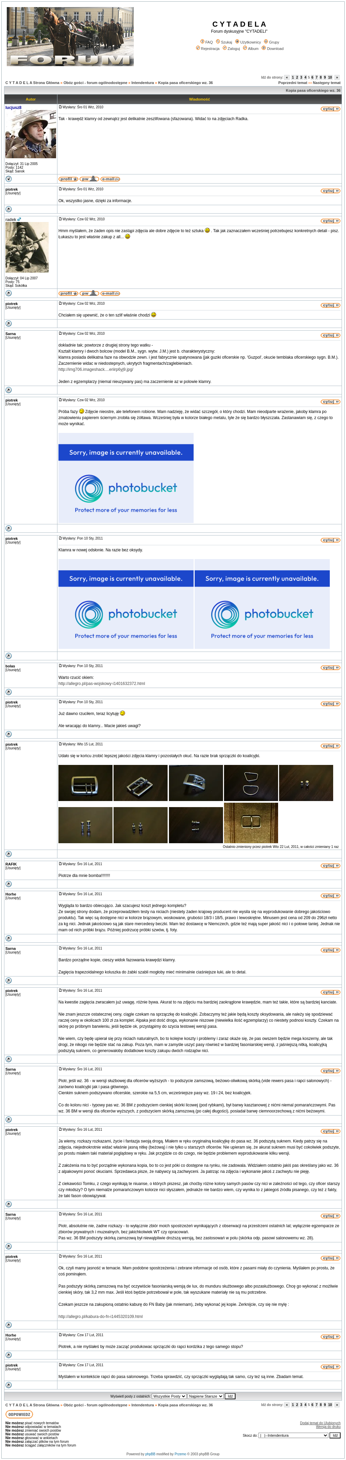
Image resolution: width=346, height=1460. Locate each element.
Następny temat (327, 83)
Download (272, 49)
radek (10, 219)
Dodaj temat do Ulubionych (320, 1423)
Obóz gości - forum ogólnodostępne (95, 83)
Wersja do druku (328, 1427)
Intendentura (142, 83)
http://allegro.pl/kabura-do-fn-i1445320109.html (100, 1316)
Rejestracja (208, 49)
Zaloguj (231, 49)
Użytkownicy (248, 42)
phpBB (150, 1454)
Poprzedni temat (292, 83)
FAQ (206, 42)
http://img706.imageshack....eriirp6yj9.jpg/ (95, 369)
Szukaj (224, 42)
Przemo (180, 1454)
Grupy (271, 42)
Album (250, 49)
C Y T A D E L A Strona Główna (32, 83)
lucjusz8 (13, 107)
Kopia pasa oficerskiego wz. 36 (185, 83)
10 (330, 77)
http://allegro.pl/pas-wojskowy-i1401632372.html (101, 683)
